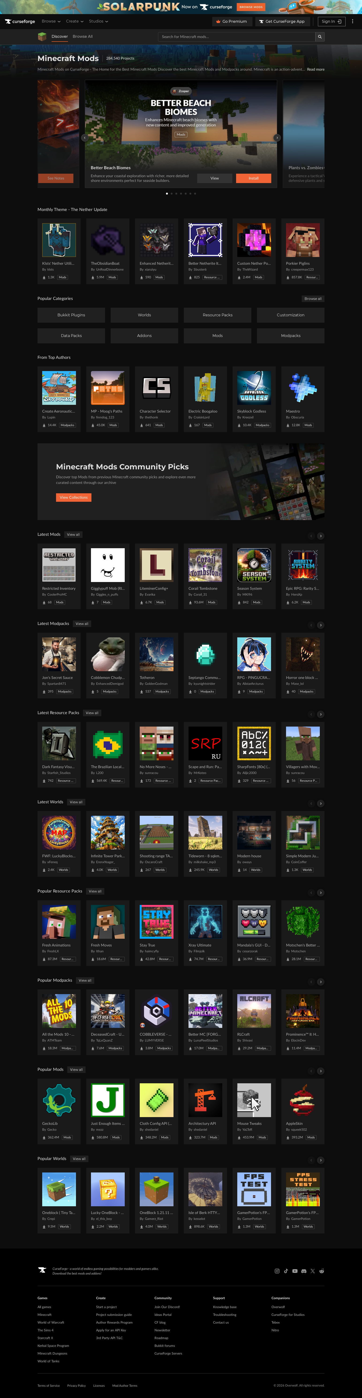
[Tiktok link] (286, 1271)
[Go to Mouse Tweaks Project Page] (254, 1111)
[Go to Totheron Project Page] (156, 665)
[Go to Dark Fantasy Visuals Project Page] (59, 755)
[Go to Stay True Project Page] (156, 933)
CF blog (160, 1322)
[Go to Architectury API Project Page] (205, 1111)
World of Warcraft (51, 1322)
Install (254, 178)
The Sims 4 (45, 1330)
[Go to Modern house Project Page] (254, 844)
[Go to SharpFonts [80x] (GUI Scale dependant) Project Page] (254, 755)
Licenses (99, 1385)
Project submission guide (114, 1315)
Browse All (83, 36)
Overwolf (278, 1307)
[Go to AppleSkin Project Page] (302, 1111)
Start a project (106, 1307)
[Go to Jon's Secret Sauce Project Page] (59, 665)
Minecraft (45, 1315)
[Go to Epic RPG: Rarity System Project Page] (302, 576)
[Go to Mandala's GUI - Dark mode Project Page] (254, 933)
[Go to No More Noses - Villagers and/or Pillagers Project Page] (156, 755)
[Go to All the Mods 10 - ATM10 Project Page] (59, 1022)
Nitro (275, 1330)
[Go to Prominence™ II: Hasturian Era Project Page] (302, 1022)
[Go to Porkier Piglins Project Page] (302, 251)
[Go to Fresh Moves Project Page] (107, 933)
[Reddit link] (321, 1271)
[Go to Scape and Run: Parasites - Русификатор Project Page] (205, 755)
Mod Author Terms (124, 1385)
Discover (60, 36)
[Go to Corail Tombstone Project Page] (205, 576)
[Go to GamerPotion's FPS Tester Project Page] (254, 1200)
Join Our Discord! (167, 1307)
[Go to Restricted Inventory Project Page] (59, 576)
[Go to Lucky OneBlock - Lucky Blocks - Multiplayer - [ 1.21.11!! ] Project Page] (107, 1200)
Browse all (313, 299)
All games (44, 1307)
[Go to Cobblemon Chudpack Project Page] (107, 665)
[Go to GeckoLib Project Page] (59, 1111)
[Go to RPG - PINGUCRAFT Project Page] (254, 665)
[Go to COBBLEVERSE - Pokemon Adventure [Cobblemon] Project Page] (156, 1022)
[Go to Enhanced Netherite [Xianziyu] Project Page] (156, 251)
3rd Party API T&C (109, 1338)
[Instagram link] (277, 1271)
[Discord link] (304, 1271)
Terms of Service (49, 1385)
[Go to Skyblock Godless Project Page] (254, 399)
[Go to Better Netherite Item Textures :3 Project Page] (205, 251)
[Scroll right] (320, 536)
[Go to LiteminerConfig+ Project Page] (156, 576)
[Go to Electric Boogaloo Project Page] (205, 399)
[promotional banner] (181, 7)
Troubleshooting (224, 1315)
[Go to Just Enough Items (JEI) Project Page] (107, 1111)
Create (75, 21)
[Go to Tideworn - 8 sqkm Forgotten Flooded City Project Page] (205, 844)
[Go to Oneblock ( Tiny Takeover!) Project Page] (59, 1200)
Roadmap (161, 1338)
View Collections (74, 497)
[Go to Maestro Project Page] (302, 399)
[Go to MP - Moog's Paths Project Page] (107, 399)
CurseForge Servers (168, 1353)
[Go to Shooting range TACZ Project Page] (156, 844)
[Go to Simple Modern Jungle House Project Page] (302, 844)
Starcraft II (45, 1338)
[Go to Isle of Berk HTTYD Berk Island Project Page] (205, 1200)
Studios (99, 21)
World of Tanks (48, 1361)
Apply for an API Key (111, 1330)
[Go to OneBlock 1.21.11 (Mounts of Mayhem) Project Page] (156, 1200)
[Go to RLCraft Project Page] (254, 1022)
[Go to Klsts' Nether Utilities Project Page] (59, 251)
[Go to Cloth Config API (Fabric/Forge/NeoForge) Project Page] (156, 1111)
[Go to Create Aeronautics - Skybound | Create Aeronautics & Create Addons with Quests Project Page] (59, 399)
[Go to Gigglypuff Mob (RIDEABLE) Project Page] (107, 576)
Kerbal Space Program (53, 1346)
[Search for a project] (237, 37)
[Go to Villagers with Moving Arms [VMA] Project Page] (302, 755)
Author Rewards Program (114, 1322)
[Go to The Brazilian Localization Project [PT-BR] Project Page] (107, 755)
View (215, 178)
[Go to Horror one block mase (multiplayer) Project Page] (302, 665)
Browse (51, 21)
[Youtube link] (295, 1271)
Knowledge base (225, 1307)
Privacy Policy (76, 1385)
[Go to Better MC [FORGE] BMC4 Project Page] (205, 1022)
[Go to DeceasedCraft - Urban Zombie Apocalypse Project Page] (107, 1022)
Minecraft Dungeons (52, 1353)
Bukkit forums (165, 1346)
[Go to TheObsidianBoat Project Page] (107, 251)
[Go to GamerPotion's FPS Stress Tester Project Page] (302, 1200)
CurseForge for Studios (288, 1315)
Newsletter (162, 1330)
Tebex (276, 1322)
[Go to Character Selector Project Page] (156, 399)
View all (73, 534)
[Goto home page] (20, 21)
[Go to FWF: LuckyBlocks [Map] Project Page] (59, 844)
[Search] (320, 37)
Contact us (221, 1322)
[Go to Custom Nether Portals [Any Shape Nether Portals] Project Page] (254, 251)
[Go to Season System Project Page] (254, 576)
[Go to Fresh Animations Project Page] (59, 933)
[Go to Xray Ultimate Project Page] (205, 933)
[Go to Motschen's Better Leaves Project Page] (302, 933)
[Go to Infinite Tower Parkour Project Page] (107, 844)
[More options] (352, 21)
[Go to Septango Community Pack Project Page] (205, 665)
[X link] (313, 1271)
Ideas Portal (163, 1315)
